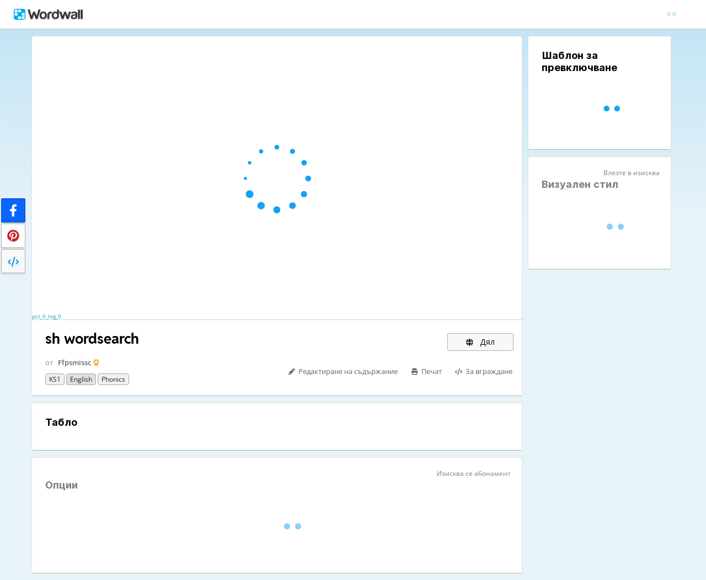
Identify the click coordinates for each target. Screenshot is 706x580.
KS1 (55, 379)
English (81, 379)
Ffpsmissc (74, 362)
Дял (480, 342)
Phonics (113, 379)
